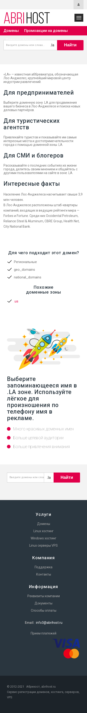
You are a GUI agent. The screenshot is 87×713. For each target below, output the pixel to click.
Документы (43, 603)
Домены (11, 30)
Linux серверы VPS (43, 545)
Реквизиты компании (43, 596)
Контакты (43, 574)
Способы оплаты (43, 610)
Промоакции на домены (46, 30)
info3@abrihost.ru (49, 622)
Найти (70, 45)
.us (16, 301)
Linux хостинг (43, 531)
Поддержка (43, 567)
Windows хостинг (43, 538)
